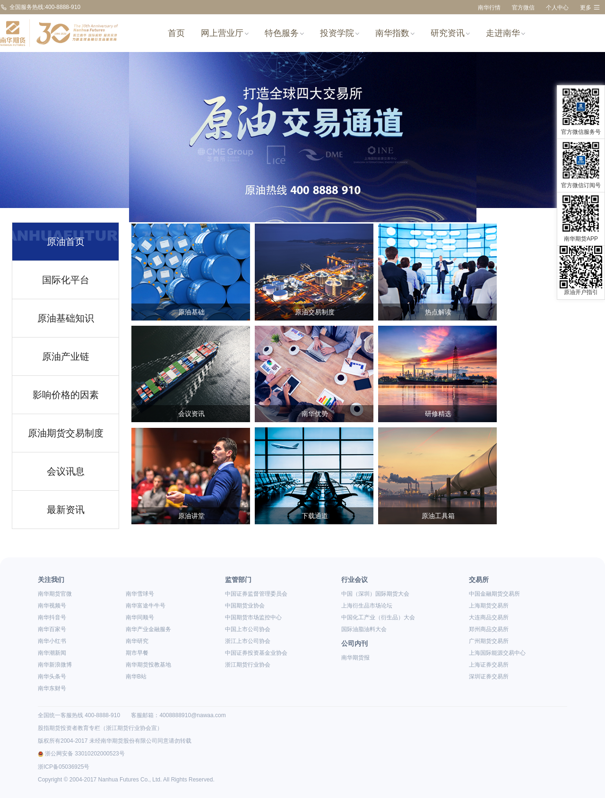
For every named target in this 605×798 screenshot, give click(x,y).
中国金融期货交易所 (494, 593)
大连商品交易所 (489, 617)
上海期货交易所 (489, 605)
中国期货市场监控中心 (253, 617)
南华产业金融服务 (148, 629)
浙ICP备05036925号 (63, 766)
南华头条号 (52, 676)
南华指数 (395, 33)
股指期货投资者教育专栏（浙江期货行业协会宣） (100, 728)
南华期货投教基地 (148, 664)
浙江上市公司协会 (247, 641)
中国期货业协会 (245, 605)
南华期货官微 (55, 593)
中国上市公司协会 (247, 629)
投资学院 (339, 33)
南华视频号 (52, 605)
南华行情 (489, 7)
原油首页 (66, 241)
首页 (176, 33)
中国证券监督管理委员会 (256, 593)
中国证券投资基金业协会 (256, 653)
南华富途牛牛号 (145, 605)
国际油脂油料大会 (364, 629)
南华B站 (136, 676)
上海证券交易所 (489, 664)
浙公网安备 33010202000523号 (81, 753)
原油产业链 (65, 356)
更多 (590, 7)
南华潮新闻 (52, 653)
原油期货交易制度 (66, 433)
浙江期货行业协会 (247, 664)
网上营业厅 (225, 33)
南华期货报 (355, 657)
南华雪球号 (140, 593)
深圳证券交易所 (489, 676)
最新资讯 (66, 509)
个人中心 (557, 7)
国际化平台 (65, 280)
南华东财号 (52, 688)
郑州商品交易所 (489, 629)
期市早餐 (137, 653)
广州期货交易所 (489, 641)
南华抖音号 (52, 617)
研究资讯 (450, 33)
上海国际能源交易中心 (497, 653)
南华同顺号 (140, 617)
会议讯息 (66, 471)
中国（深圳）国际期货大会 (375, 593)
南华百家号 (52, 629)
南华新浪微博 (55, 664)
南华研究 (137, 641)
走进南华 (505, 33)
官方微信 (523, 7)
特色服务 (284, 33)
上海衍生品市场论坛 (366, 605)
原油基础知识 (65, 318)
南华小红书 (52, 641)
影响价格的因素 (66, 395)
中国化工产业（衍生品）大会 (378, 617)
